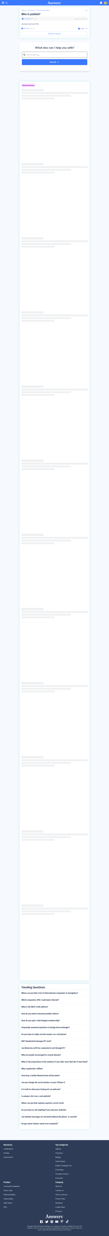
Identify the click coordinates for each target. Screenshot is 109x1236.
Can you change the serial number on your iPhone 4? (43, 1082)
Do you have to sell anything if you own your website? (43, 1110)
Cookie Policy (60, 1207)
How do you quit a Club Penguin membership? (40, 1020)
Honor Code (8, 1190)
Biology (58, 1157)
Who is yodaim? (30, 14)
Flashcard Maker (10, 1195)
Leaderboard (8, 1149)
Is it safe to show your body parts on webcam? (40, 1089)
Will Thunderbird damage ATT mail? (36, 1041)
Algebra (58, 1149)
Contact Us (59, 1190)
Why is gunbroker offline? (32, 1068)
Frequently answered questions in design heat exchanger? (45, 1027)
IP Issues (58, 1211)
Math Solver (8, 1203)
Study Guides (8, 1199)
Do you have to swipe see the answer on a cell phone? (43, 1034)
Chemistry (59, 1153)
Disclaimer (59, 1203)
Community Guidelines (12, 1186)
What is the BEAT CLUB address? (34, 1007)
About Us (58, 1186)
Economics (59, 1178)
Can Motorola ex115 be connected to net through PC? (43, 1048)
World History (60, 1161)
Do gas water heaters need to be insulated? (39, 1123)
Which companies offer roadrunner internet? (40, 1000)
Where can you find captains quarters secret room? (42, 1103)
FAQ (5, 1207)
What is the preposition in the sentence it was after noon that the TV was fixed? (54, 1062)
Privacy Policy (60, 1199)
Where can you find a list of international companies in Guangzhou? (49, 993)
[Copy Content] (81, 28)
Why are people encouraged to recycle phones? (41, 1055)
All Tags (6, 1153)
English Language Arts (63, 1166)
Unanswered (8, 1157)
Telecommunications (43, 10)
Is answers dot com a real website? (36, 1096)
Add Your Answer (54, 34)
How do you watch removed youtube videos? (40, 1013)
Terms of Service (61, 1195)
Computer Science (62, 1174)
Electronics (31, 10)
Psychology (59, 1170)
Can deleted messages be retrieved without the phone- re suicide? (49, 1117)
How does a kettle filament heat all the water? (40, 1075)
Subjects (24, 10)
